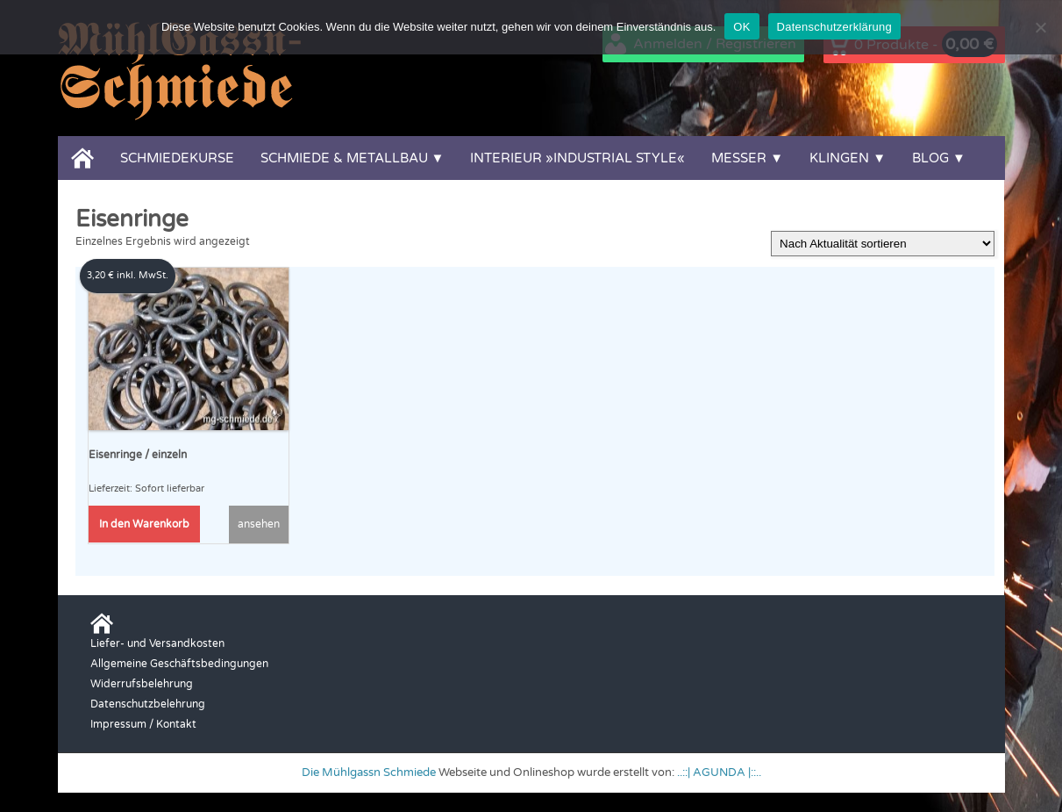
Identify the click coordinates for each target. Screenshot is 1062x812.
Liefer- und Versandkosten (157, 643)
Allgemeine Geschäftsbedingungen (179, 664)
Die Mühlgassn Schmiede (369, 772)
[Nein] (1040, 27)
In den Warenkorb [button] (144, 524)
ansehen (259, 524)
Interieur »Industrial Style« (577, 158)
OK (741, 26)
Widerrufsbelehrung (141, 684)
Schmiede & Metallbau (344, 158)
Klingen (839, 158)
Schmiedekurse (177, 158)
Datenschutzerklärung (834, 26)
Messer (738, 158)
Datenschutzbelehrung (147, 704)
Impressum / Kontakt (143, 724)
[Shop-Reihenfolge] (882, 243)
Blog (930, 158)
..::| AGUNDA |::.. (719, 772)
